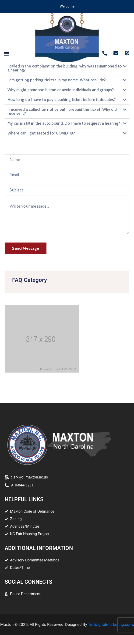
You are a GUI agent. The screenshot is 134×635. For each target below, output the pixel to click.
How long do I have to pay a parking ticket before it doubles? (61, 99)
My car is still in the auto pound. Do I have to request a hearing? (63, 123)
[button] (6, 53)
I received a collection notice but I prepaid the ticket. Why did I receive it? (63, 111)
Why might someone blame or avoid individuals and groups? (60, 89)
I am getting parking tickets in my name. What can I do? (56, 80)
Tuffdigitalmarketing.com (110, 624)
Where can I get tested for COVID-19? (41, 133)
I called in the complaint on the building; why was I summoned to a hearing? (64, 68)
